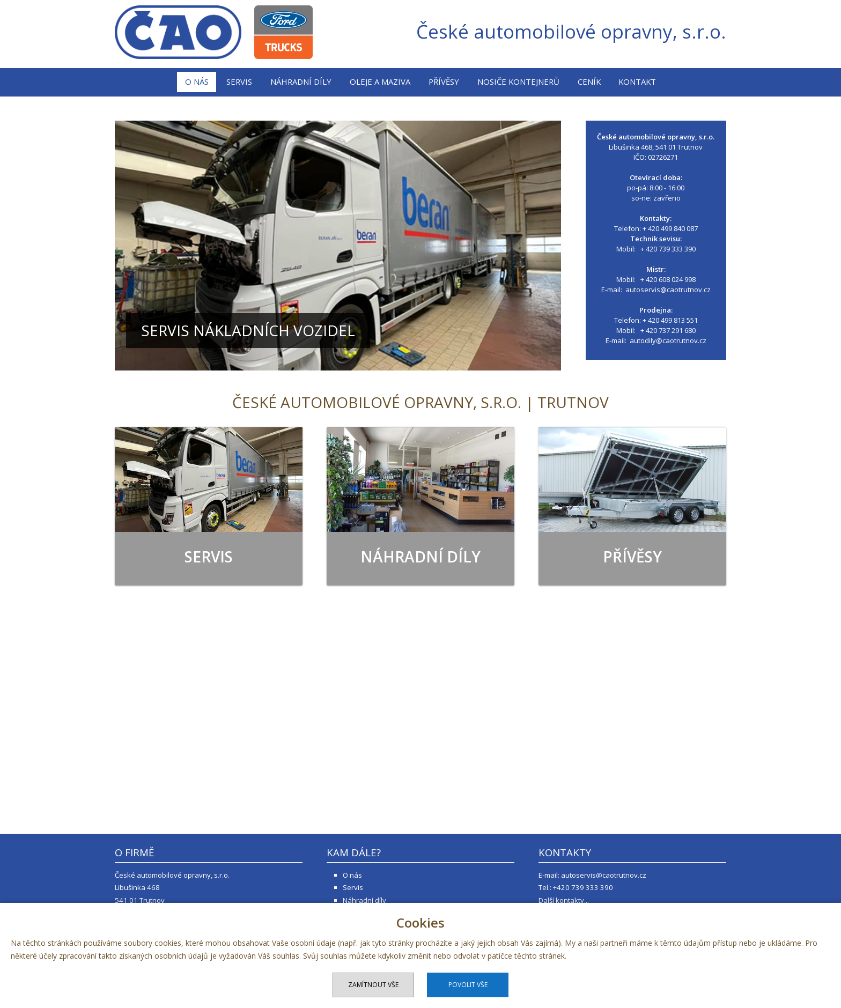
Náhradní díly (300, 81)
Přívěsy (444, 81)
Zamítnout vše (373, 984)
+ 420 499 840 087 (670, 228)
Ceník (589, 81)
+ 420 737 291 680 (668, 330)
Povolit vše (468, 984)
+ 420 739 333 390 (668, 249)
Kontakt (637, 81)
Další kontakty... (563, 900)
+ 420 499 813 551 (670, 320)
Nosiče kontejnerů (518, 81)
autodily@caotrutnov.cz (668, 340)
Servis (239, 81)
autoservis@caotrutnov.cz (668, 289)
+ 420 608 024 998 (668, 279)
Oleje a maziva (380, 81)
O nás (197, 81)
